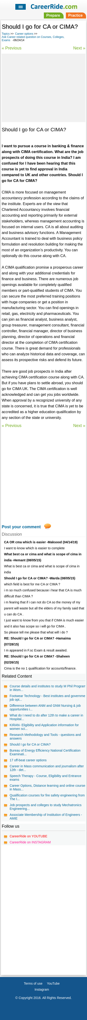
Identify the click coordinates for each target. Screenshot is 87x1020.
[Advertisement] (43, 87)
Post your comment (21, 527)
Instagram (42, 989)
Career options (24, 33)
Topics (6, 33)
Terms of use (33, 983)
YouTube (53, 983)
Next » (79, 48)
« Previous (11, 48)
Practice (75, 15)
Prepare (53, 15)
